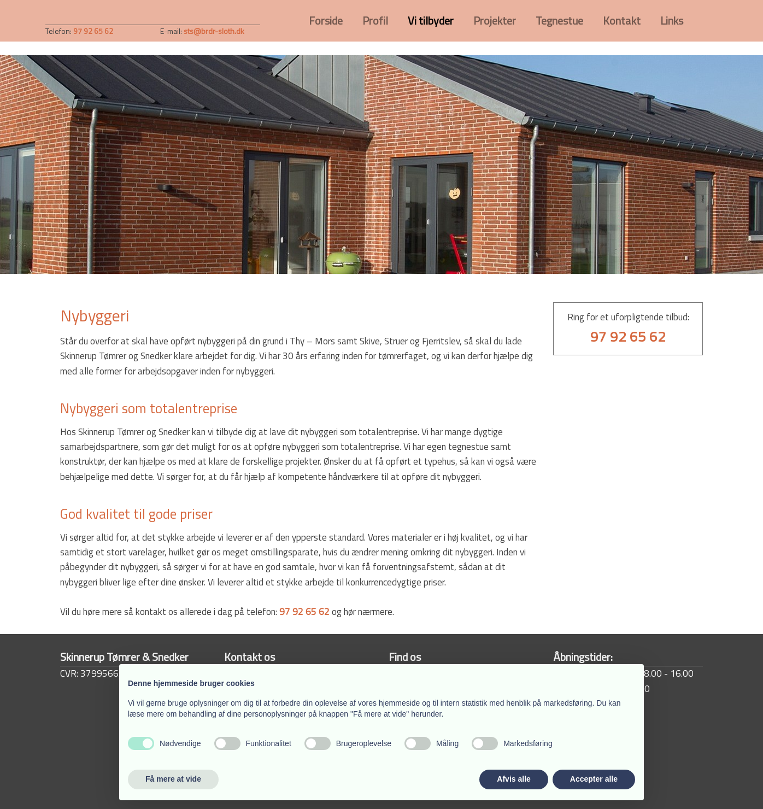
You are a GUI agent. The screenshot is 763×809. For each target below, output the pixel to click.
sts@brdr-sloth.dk (214, 31)
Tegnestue (559, 20)
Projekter (494, 20)
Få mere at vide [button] (173, 779)
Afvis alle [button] (513, 779)
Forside (326, 20)
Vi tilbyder (431, 20)
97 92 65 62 (304, 612)
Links (671, 20)
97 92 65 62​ (93, 31)
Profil (375, 20)
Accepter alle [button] (594, 779)
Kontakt (622, 20)
